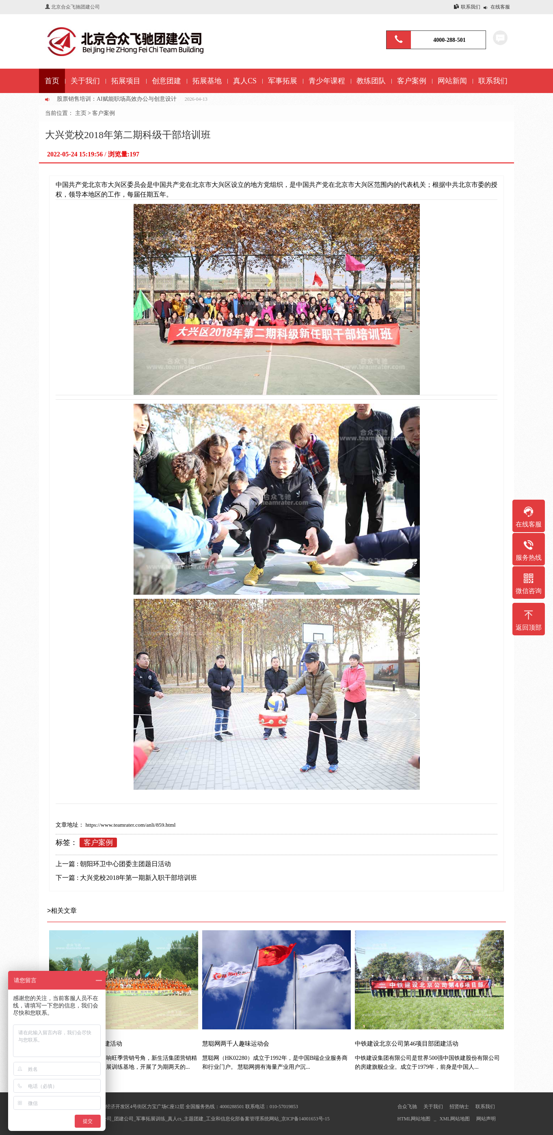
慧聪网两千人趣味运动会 (235, 1043)
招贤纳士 (459, 1106)
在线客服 (500, 7)
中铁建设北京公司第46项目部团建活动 (406, 1043)
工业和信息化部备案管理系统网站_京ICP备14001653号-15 (268, 1119)
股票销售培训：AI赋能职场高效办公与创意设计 (117, 99)
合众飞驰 (407, 1106)
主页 (80, 113)
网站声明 (486, 1119)
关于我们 (433, 1106)
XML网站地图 (455, 1119)
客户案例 (103, 113)
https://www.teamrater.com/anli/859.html (130, 825)
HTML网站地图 (414, 1119)
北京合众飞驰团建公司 (75, 7)
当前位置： (60, 113)
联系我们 (470, 7)
